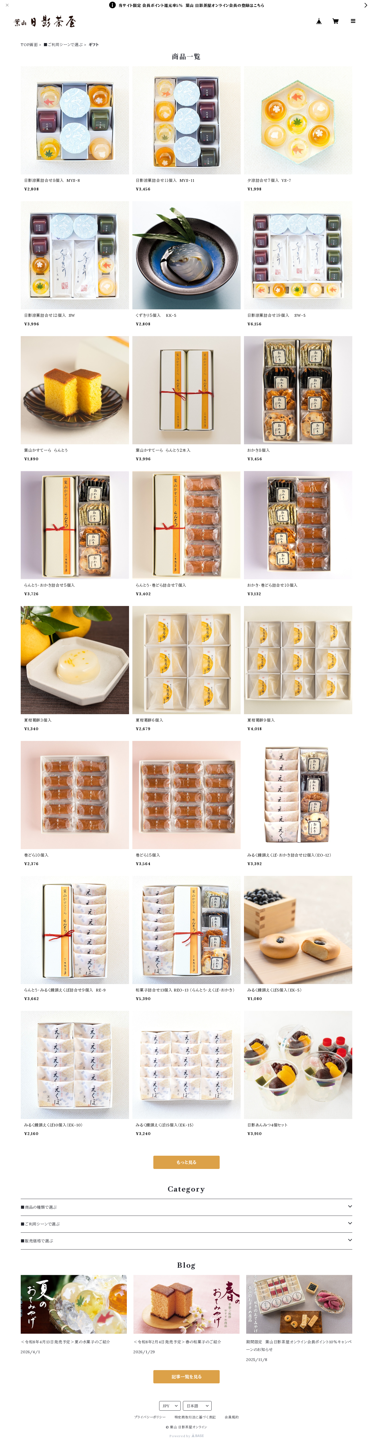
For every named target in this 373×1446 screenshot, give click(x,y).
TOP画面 (29, 44)
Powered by (186, 1436)
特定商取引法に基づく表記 (195, 1417)
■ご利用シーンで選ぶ (63, 44)
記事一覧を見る (187, 1376)
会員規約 (232, 1417)
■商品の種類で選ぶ (39, 1207)
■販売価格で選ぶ (37, 1240)
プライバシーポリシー (150, 1417)
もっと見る (186, 1162)
